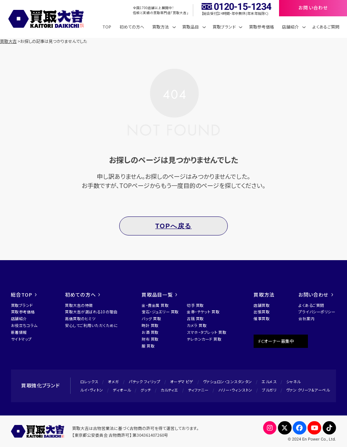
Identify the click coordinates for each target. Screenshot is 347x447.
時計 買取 (150, 325)
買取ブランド (22, 305)
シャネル (293, 381)
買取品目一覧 (159, 294)
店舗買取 (262, 305)
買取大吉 (8, 41)
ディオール (122, 390)
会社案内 (306, 318)
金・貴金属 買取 (155, 305)
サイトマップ (21, 339)
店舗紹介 (19, 318)
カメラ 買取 (197, 325)
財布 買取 (150, 339)
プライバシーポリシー (316, 311)
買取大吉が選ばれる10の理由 (91, 311)
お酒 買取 (150, 332)
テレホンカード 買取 (204, 339)
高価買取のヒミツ (80, 318)
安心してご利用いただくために (91, 325)
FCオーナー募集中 (276, 341)
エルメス (269, 381)
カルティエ (169, 390)
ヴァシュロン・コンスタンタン (227, 381)
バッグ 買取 (151, 318)
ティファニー (198, 390)
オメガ (113, 381)
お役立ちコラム (24, 325)
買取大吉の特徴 (79, 305)
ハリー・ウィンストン (235, 390)
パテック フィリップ (144, 381)
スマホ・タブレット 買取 (206, 332)
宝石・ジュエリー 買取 (160, 311)
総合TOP (24, 294)
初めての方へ (132, 27)
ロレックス (89, 381)
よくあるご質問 (325, 27)
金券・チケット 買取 (203, 311)
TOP (107, 27)
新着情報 (19, 332)
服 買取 (148, 346)
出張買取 (262, 311)
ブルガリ (269, 390)
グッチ (145, 390)
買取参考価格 (261, 27)
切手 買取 (195, 305)
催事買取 (262, 318)
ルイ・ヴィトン (91, 390)
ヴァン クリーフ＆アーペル (308, 390)
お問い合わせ (315, 294)
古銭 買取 (195, 318)
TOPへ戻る (173, 226)
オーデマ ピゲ (182, 381)
